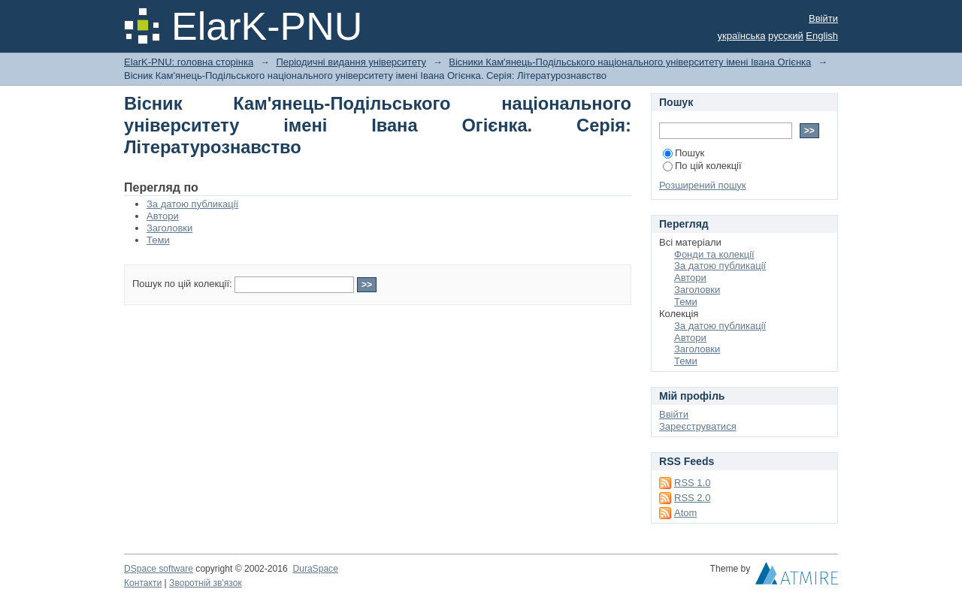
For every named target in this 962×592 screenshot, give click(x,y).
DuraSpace (314, 568)
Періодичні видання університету (351, 62)
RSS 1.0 (692, 482)
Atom (685, 512)
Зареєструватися (698, 426)
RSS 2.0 (692, 497)
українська (742, 35)
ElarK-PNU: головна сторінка (188, 62)
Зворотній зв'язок (205, 583)
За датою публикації (192, 204)
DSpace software (158, 568)
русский (785, 35)
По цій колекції (702, 165)
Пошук (683, 153)
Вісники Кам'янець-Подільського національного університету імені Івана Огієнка (630, 62)
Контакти (143, 583)
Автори (163, 216)
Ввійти (823, 18)
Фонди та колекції (714, 254)
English (822, 35)
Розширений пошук (702, 185)
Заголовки (169, 228)
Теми (158, 240)
